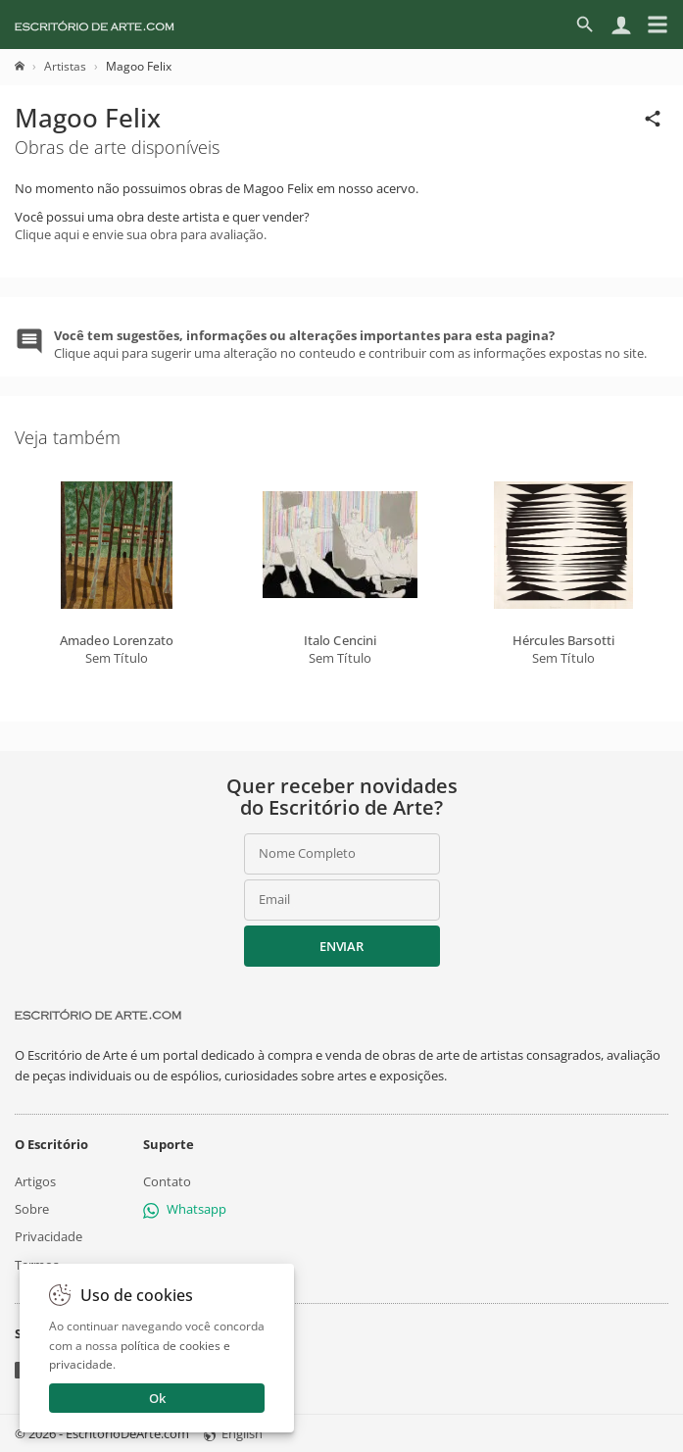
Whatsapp (184, 1209)
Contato (167, 1181)
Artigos (35, 1181)
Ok (157, 1398)
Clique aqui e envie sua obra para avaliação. (141, 234)
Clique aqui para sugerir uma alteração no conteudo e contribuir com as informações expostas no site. (350, 344)
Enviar (341, 946)
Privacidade (48, 1236)
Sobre (32, 1209)
